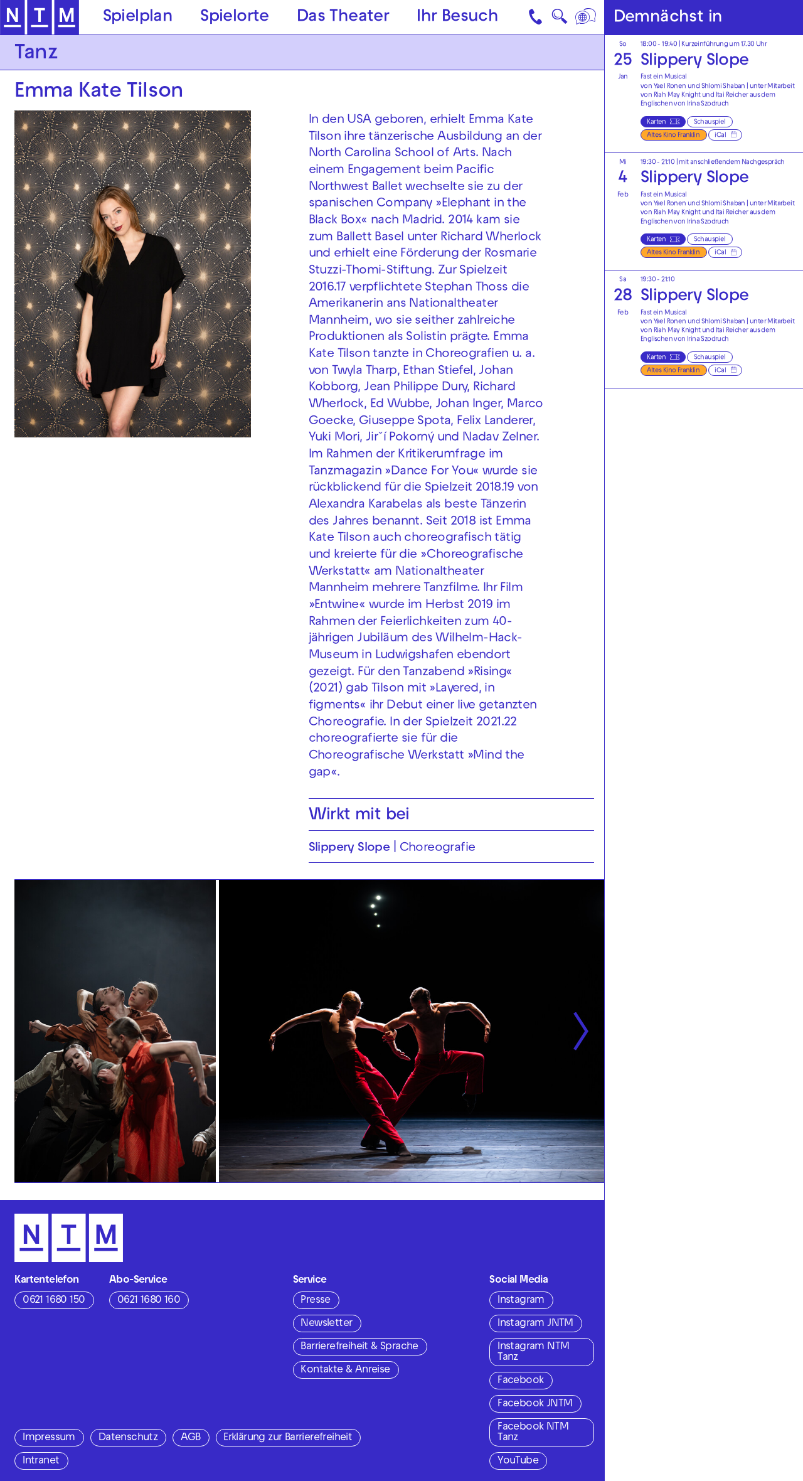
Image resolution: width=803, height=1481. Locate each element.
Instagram (521, 1301)
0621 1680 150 (54, 1301)
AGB (190, 1438)
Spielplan (138, 18)
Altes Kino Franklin (673, 135)
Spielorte (234, 18)
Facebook (520, 1381)
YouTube (517, 1462)
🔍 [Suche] (559, 19)
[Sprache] (587, 17)
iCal (720, 135)
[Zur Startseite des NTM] (39, 17)
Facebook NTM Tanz (532, 1433)
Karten (656, 122)
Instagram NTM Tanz (533, 1352)
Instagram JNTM (535, 1324)
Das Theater (343, 18)
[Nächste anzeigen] (580, 1031)
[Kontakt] (537, 17)
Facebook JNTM (534, 1404)
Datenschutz (127, 1438)
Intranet (41, 1462)
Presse (315, 1301)
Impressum (49, 1438)
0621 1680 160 (148, 1301)
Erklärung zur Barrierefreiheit (287, 1438)
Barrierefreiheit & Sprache (359, 1347)
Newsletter (326, 1324)
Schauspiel (710, 122)
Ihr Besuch (457, 18)
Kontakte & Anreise (345, 1371)
